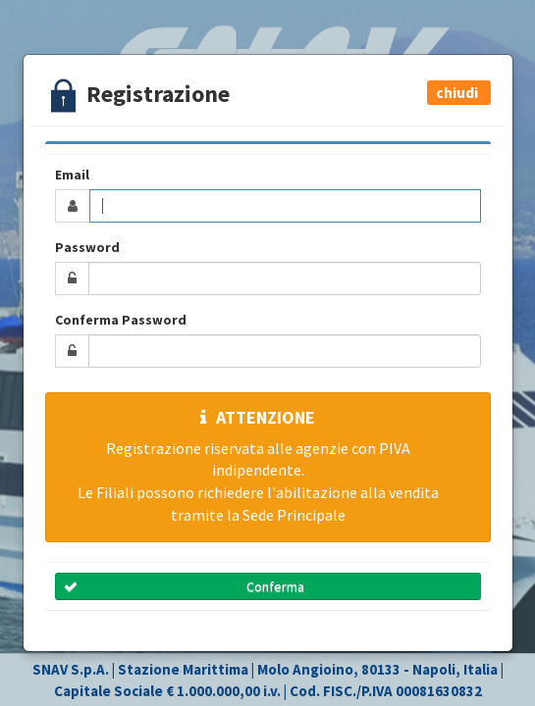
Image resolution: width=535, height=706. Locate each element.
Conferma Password (121, 319)
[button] (459, 92)
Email (72, 174)
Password (87, 247)
